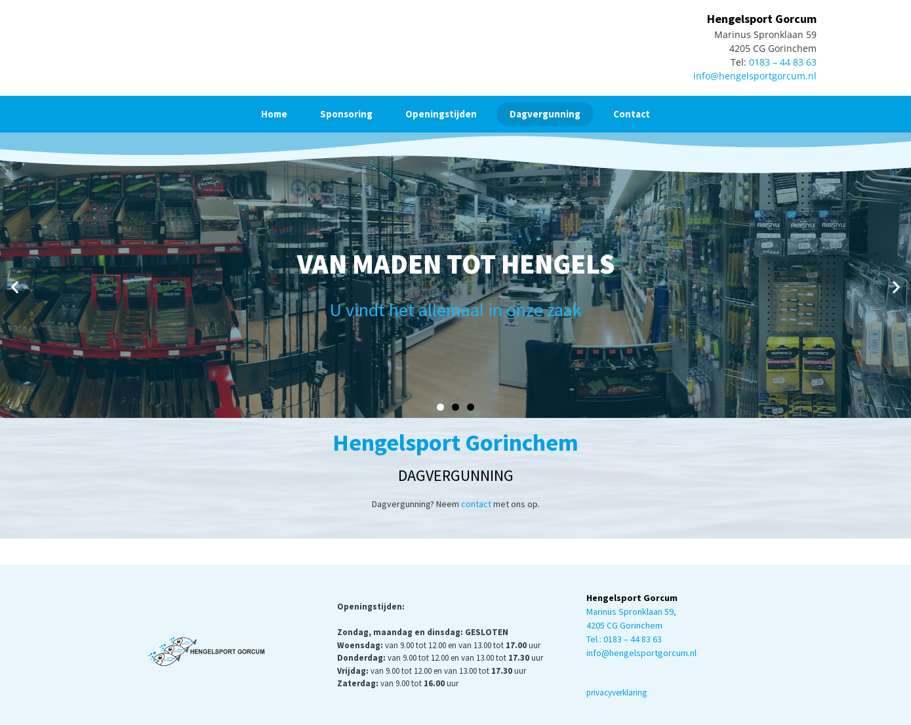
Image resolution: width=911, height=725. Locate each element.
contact (476, 504)
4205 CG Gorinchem (624, 625)
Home (274, 114)
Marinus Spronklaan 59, (631, 611)
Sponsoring (346, 114)
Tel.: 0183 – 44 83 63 (624, 639)
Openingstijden (441, 114)
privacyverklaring (616, 692)
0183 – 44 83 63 (783, 62)
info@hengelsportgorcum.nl (755, 76)
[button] (15, 287)
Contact (631, 114)
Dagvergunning (545, 114)
